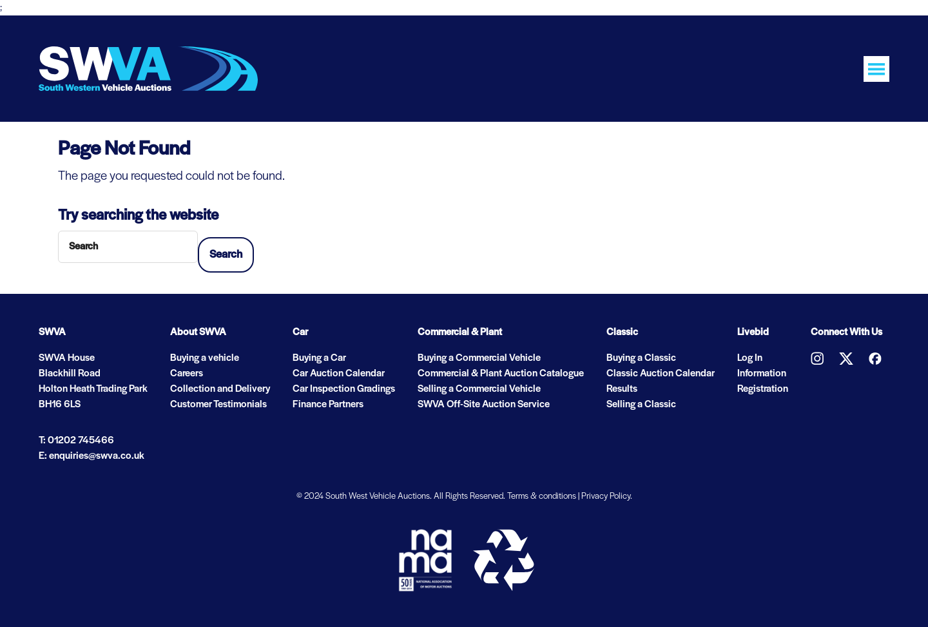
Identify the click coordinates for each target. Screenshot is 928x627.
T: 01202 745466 (76, 441)
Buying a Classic (641, 358)
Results (621, 389)
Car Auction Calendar (339, 374)
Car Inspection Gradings (344, 389)
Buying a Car (319, 358)
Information (761, 374)
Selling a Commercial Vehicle (479, 389)
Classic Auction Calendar (660, 374)
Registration (762, 389)
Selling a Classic (641, 405)
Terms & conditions (541, 496)
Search (225, 255)
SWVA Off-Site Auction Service (484, 405)
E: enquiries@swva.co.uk (91, 456)
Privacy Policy (605, 496)
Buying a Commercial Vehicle (479, 358)
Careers (186, 374)
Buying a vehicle (204, 358)
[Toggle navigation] (876, 69)
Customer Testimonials (218, 405)
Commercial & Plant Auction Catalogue (501, 374)
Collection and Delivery (220, 389)
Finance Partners (328, 405)
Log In (749, 358)
